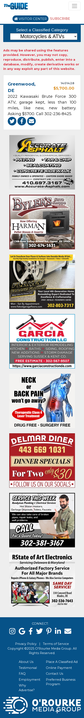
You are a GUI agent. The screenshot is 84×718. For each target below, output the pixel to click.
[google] (22, 631)
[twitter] (39, 631)
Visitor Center (30, 19)
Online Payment (59, 668)
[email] (67, 631)
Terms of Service (56, 644)
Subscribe (60, 19)
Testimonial (28, 668)
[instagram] (12, 631)
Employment (29, 680)
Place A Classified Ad (62, 662)
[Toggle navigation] (74, 6)
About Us (26, 662)
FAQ (22, 674)
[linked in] (58, 631)
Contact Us (54, 674)
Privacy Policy (26, 644)
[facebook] (31, 631)
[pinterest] (48, 631)
